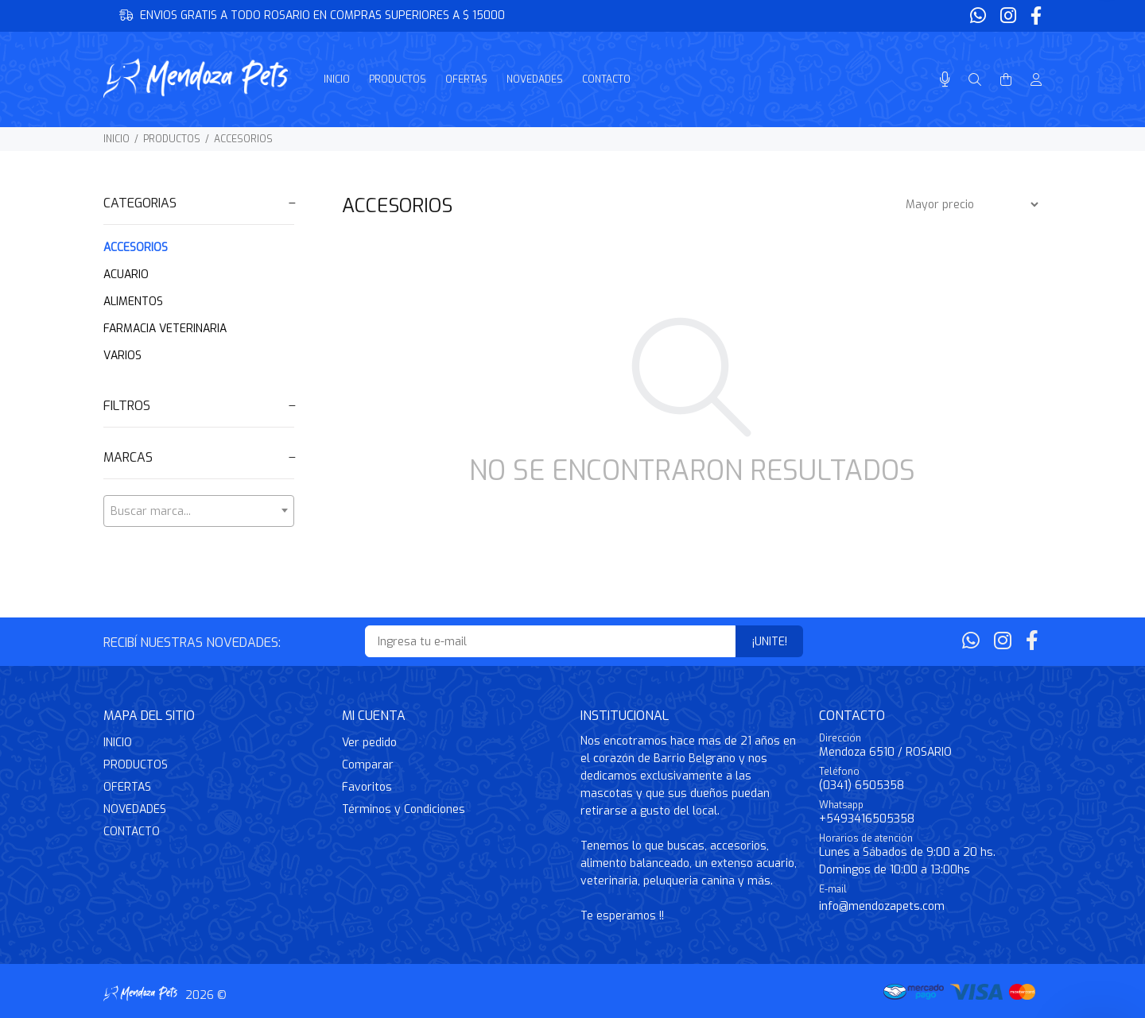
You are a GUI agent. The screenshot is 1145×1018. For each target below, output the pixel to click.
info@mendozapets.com (882, 906)
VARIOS (122, 355)
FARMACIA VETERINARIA (165, 328)
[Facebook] (1034, 16)
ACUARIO (126, 274)
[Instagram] (1008, 16)
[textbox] (198, 512)
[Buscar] (975, 80)
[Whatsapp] (979, 16)
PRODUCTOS (171, 139)
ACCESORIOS (243, 139)
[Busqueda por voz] (945, 80)
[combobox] (198, 511)
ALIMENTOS (133, 301)
